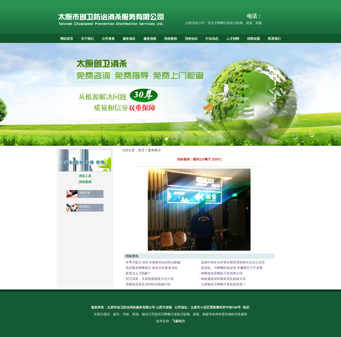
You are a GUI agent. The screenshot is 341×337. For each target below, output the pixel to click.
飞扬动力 (178, 321)
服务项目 (129, 38)
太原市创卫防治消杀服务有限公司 (131, 307)
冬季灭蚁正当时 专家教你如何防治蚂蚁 (153, 262)
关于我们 (87, 38)
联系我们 (274, 38)
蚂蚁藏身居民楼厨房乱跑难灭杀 (223, 279)
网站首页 (66, 38)
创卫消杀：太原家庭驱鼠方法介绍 (149, 279)
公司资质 (108, 38)
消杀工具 (85, 176)
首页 (141, 150)
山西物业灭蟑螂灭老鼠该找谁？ (223, 284)
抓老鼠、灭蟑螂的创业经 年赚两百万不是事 (231, 268)
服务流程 (149, 38)
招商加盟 (253, 38)
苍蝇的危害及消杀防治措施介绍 (147, 284)
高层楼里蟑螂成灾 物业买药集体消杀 (151, 268)
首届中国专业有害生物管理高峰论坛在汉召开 (232, 262)
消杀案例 (170, 38)
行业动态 (212, 38)
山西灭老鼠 (164, 307)
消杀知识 (191, 38)
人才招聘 (232, 38)
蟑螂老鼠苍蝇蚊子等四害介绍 (221, 273)
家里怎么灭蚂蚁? (137, 273)
